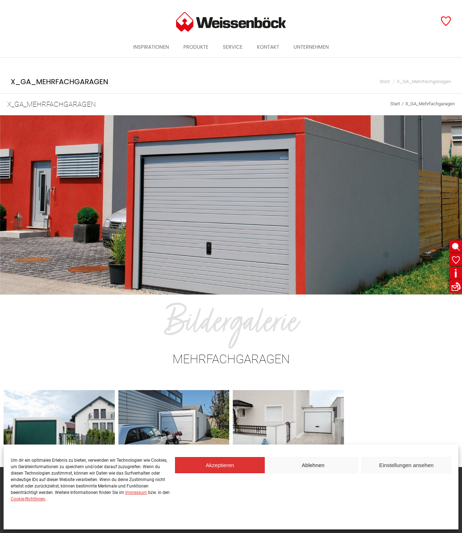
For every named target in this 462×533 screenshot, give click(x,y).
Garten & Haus (343, 6)
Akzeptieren (220, 465)
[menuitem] (151, 60)
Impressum (136, 492)
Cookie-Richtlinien (28, 498)
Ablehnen (313, 465)
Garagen (436, 6)
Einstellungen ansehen (406, 465)
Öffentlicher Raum (393, 6)
